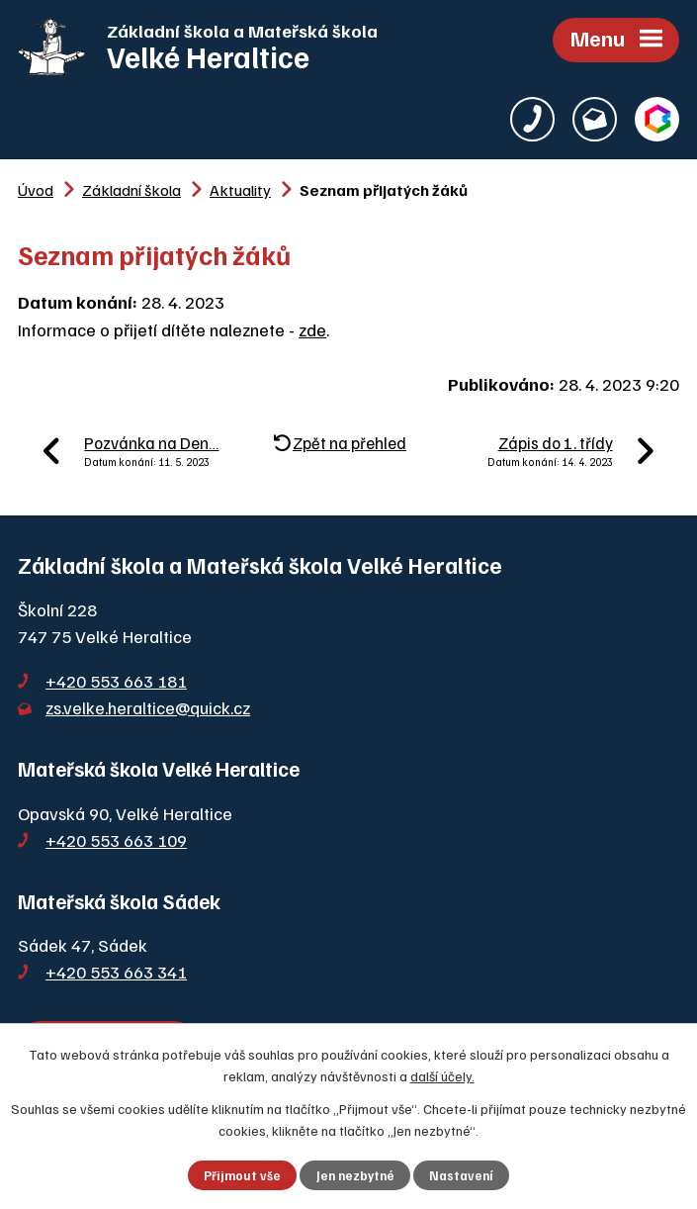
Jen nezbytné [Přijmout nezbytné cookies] (355, 1175)
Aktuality (240, 189)
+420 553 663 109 (116, 840)
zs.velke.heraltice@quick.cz (147, 707)
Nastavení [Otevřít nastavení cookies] (461, 1175)
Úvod (35, 189)
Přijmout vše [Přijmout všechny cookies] (242, 1175)
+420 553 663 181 (116, 681)
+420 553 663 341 (116, 971)
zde (312, 329)
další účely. (442, 1076)
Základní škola (131, 189)
